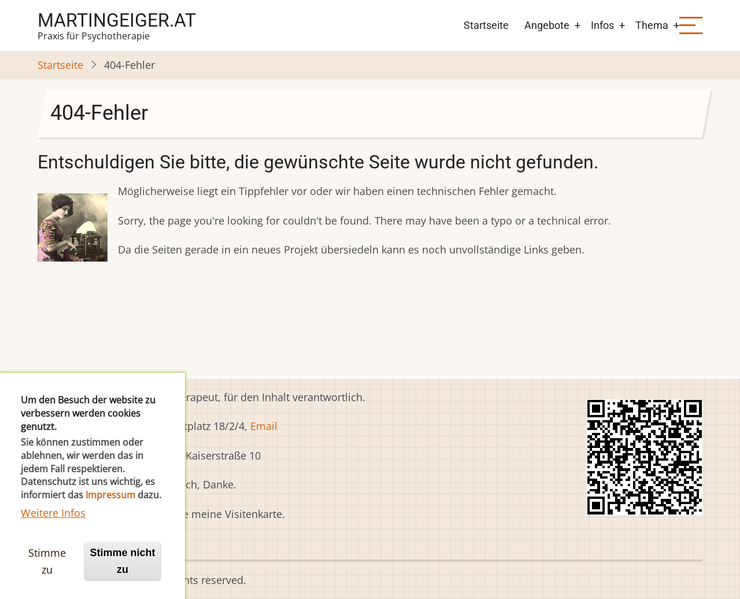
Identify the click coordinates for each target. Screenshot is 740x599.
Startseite (486, 25)
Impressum (110, 517)
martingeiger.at (117, 20)
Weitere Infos (53, 535)
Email (264, 426)
